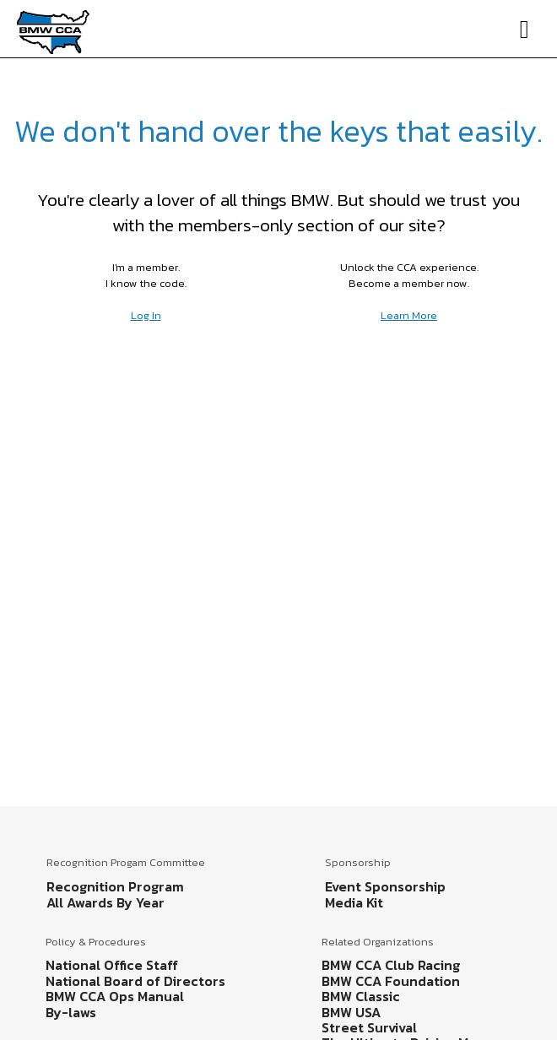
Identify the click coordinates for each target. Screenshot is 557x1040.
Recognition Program (115, 886)
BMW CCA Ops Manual (115, 996)
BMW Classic (361, 996)
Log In (146, 315)
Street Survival (369, 1027)
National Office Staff (112, 965)
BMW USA (351, 1012)
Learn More (409, 315)
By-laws (71, 1012)
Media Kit (354, 902)
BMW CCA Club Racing (391, 965)
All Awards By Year (105, 902)
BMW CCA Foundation (391, 981)
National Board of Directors (135, 981)
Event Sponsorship (385, 886)
